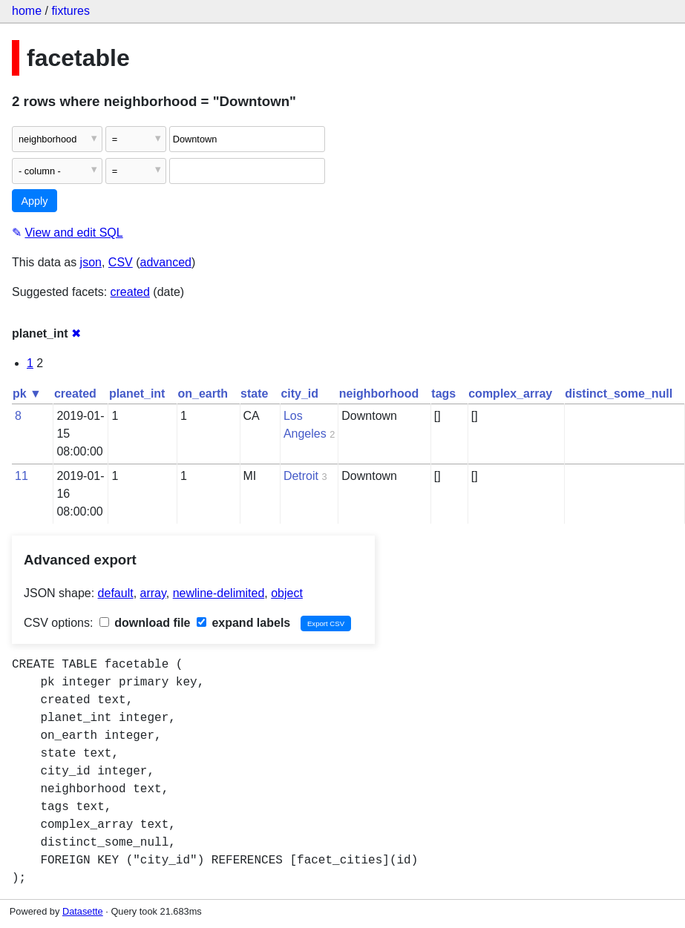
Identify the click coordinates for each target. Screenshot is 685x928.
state (254, 393)
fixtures (70, 10)
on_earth (202, 393)
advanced (165, 262)
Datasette (82, 911)
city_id (299, 393)
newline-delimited (219, 593)
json (91, 262)
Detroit (300, 476)
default (116, 593)
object (287, 593)
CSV (120, 262)
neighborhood (379, 393)
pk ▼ (27, 393)
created (130, 292)
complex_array (510, 393)
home (27, 10)
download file (145, 622)
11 (21, 476)
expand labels (243, 622)
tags (443, 393)
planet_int (137, 393)
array (153, 593)
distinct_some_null (618, 393)
